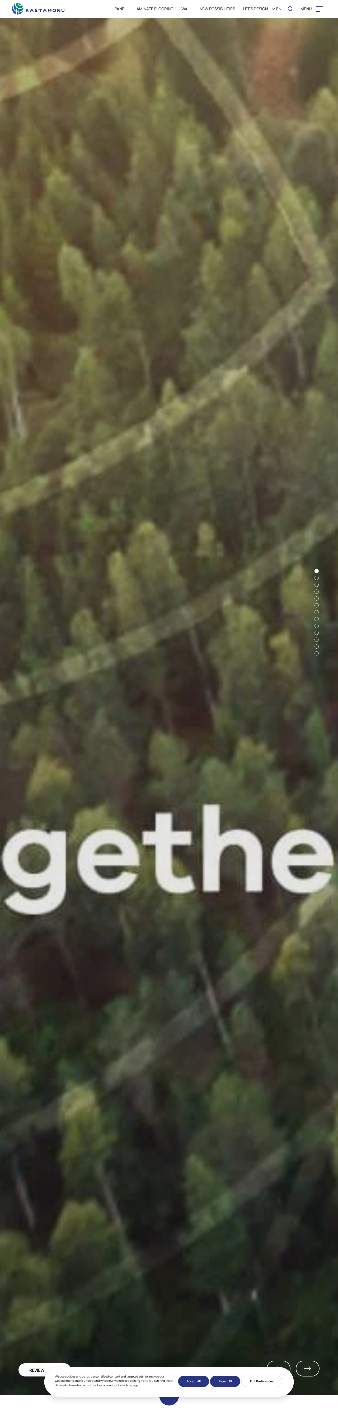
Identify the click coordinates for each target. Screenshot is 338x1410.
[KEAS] (38, 7)
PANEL (120, 9)
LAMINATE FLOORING (153, 9)
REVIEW (36, 1370)
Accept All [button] (194, 1381)
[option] (169, 705)
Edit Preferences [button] (262, 1381)
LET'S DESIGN (255, 9)
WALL (186, 9)
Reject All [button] (225, 1381)
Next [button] (308, 1368)
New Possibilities (217, 9)
